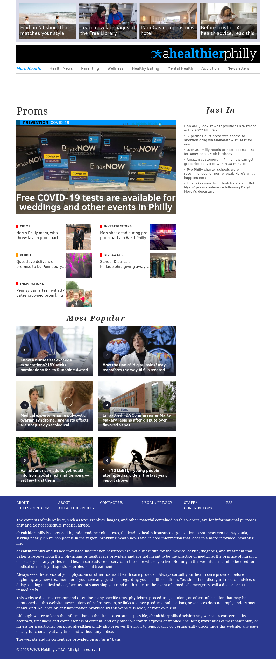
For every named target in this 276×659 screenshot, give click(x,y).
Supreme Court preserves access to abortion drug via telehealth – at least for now (218, 139)
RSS (229, 503)
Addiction (210, 68)
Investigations (118, 226)
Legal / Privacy (157, 503)
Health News (61, 68)
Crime (25, 226)
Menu (24, 54)
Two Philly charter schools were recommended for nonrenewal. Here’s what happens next (219, 173)
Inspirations (32, 283)
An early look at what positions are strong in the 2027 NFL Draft (220, 127)
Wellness (115, 68)
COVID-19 (60, 122)
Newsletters (238, 68)
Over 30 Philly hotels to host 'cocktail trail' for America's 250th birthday (221, 151)
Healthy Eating (145, 68)
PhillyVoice (51, 53)
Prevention (35, 122)
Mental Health (180, 68)
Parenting (90, 68)
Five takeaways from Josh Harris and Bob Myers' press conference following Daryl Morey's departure (219, 187)
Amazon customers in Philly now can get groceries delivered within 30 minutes (218, 161)
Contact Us (111, 503)
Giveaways (113, 255)
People (26, 255)
